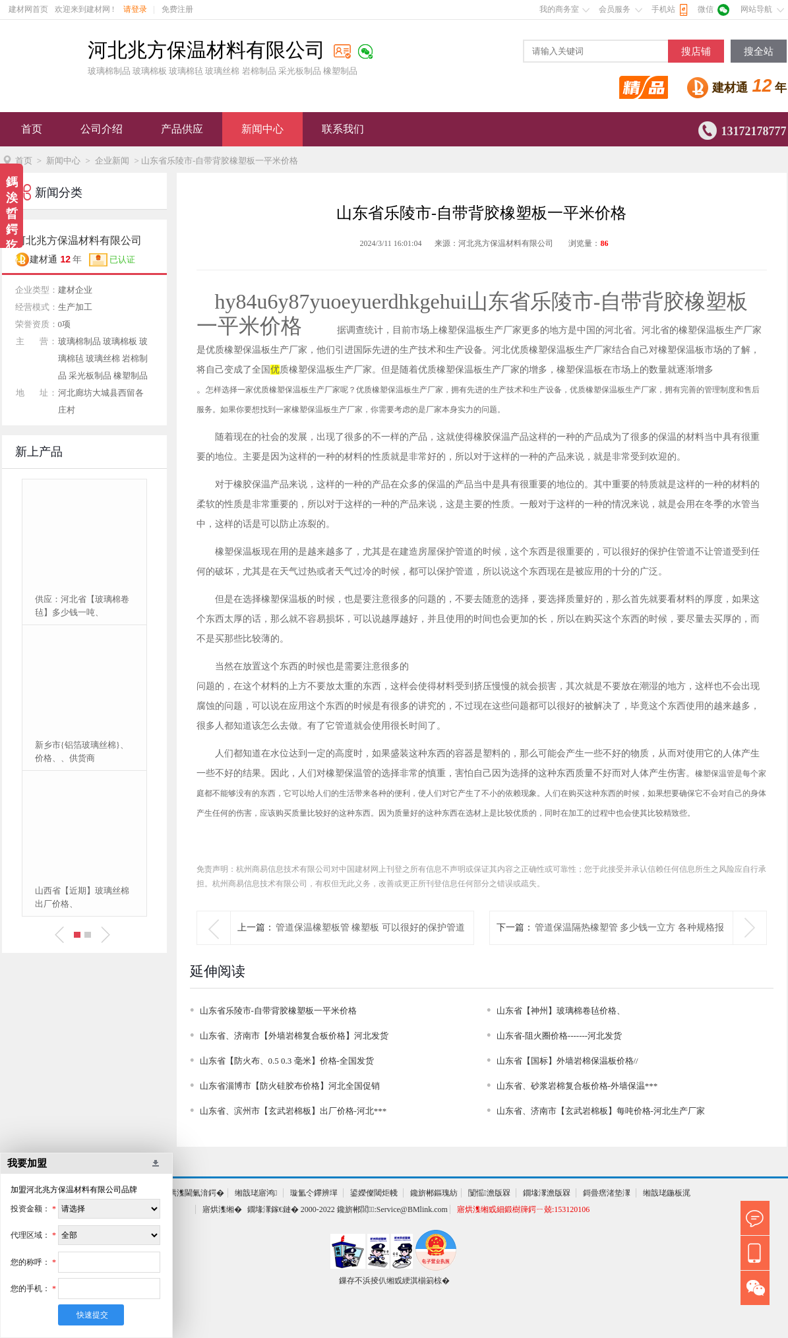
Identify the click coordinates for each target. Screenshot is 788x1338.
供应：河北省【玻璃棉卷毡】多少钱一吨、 (82, 605)
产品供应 (182, 129)
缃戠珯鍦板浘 (666, 1193)
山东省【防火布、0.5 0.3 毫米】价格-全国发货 (287, 1061)
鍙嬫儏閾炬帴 (374, 1193)
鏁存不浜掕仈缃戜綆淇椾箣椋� (394, 1280)
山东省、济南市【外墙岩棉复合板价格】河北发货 (294, 1036)
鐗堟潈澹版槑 (546, 1193)
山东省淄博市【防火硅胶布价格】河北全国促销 (290, 1086)
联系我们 (343, 129)
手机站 (663, 9)
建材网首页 (28, 9)
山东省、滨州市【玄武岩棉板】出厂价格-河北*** (293, 1111)
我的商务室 (559, 9)
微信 (705, 9)
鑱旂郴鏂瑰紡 (434, 1193)
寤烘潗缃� (222, 1209)
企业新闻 (112, 161)
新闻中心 (262, 129)
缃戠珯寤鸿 (256, 1193)
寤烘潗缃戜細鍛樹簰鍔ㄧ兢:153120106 (523, 1209)
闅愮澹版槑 (489, 1193)
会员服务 (614, 9)
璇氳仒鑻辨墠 (314, 1193)
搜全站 (758, 51)
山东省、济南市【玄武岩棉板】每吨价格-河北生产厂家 (601, 1111)
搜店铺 (696, 51)
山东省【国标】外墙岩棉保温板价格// (567, 1061)
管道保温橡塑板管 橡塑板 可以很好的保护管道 (370, 927)
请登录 (135, 9)
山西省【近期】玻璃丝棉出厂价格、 (82, 897)
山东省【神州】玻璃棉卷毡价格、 (561, 1011)
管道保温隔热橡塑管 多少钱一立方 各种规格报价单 (629, 944)
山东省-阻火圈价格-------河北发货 (559, 1036)
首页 (31, 129)
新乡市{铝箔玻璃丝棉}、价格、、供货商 (82, 751)
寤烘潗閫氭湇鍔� (192, 1193)
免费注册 (177, 9)
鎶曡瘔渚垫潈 (606, 1193)
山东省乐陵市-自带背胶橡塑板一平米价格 (278, 1011)
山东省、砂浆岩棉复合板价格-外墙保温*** (577, 1086)
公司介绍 (101, 129)
